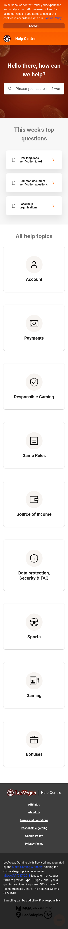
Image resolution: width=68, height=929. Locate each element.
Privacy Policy (34, 843)
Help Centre (25, 38)
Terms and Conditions (34, 820)
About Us (34, 812)
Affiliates (34, 804)
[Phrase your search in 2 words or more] (34, 88)
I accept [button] (34, 26)
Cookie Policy (53, 18)
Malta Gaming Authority (27, 867)
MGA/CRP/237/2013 (16, 875)
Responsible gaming (34, 828)
